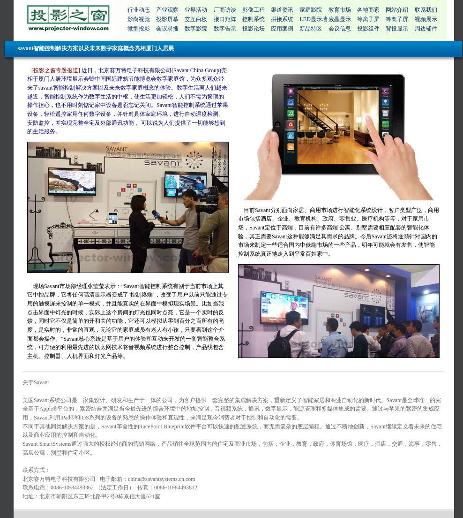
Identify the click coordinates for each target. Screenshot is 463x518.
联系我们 (426, 10)
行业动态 (138, 10)
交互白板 (196, 19)
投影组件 (368, 28)
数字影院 (196, 28)
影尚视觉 (138, 19)
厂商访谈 (225, 10)
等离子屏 (368, 19)
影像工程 (253, 10)
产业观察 (167, 10)
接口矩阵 (225, 19)
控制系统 (253, 19)
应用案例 (282, 28)
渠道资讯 (282, 10)
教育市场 (340, 10)
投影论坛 (253, 28)
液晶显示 (340, 19)
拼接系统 (282, 19)
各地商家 (368, 10)
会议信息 (340, 28)
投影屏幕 (167, 19)
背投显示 (397, 28)
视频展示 (426, 19)
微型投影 (138, 28)
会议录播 (167, 28)
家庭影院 (310, 10)
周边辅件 (426, 28)
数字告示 (225, 28)
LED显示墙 (313, 19)
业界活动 (196, 10)
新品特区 (310, 28)
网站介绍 (397, 10)
